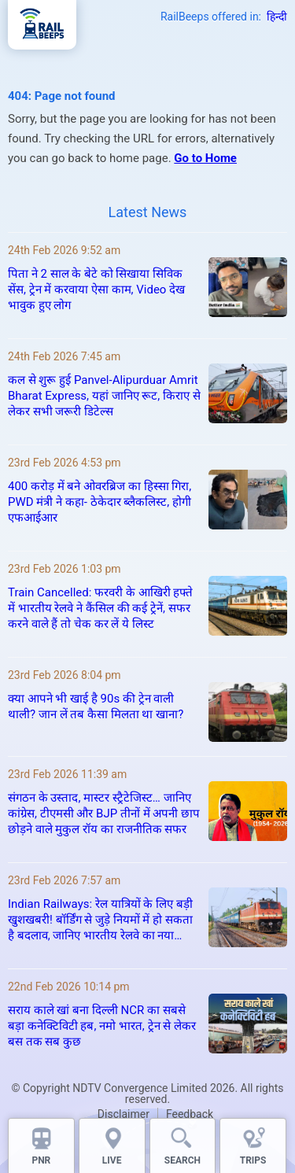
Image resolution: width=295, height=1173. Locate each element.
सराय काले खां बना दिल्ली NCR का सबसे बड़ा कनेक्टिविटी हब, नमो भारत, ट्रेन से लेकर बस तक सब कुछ (102, 1026)
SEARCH (182, 1160)
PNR (40, 1160)
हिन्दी (277, 16)
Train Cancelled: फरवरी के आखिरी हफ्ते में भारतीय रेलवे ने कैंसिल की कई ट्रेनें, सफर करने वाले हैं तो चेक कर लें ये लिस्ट (100, 608)
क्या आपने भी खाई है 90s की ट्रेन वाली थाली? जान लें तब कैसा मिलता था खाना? (95, 706)
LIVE (112, 1160)
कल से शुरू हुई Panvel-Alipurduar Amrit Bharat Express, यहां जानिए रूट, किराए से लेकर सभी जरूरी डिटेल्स (104, 396)
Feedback (189, 1114)
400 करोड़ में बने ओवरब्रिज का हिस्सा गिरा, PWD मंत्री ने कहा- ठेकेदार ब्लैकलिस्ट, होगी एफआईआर (99, 502)
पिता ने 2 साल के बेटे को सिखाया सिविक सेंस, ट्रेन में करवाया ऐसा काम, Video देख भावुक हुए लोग (96, 289)
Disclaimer (123, 1114)
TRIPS (253, 1160)
